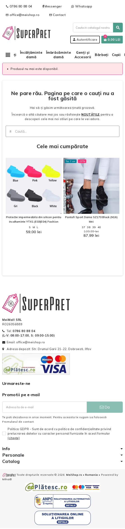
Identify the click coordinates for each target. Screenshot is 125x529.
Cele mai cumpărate (62, 146)
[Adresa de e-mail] (44, 407)
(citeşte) (14, 438)
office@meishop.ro (23, 15)
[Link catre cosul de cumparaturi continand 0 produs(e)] (112, 39)
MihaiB (7, 479)
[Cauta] (98, 27)
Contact (57, 15)
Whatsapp (81, 6)
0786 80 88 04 (19, 6)
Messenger (52, 6)
